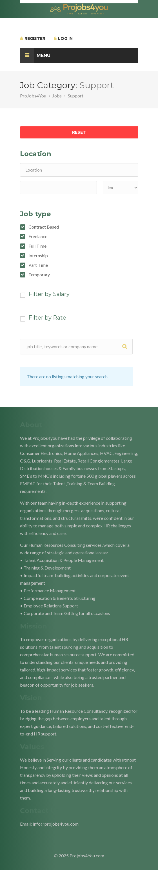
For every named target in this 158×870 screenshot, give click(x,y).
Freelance (37, 236)
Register (32, 38)
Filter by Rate (47, 317)
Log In (63, 38)
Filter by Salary (49, 294)
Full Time (37, 246)
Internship (38, 255)
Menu (35, 55)
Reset (79, 132)
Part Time (38, 265)
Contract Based (43, 226)
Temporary (39, 274)
